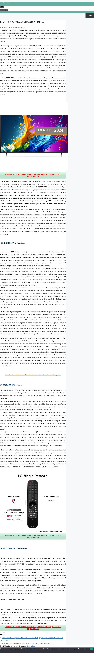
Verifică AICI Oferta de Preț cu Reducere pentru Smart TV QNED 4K (33, 175)
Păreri (3, 635)
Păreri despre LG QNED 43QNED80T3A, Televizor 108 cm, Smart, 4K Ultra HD (27, 643)
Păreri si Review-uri (6, 3)
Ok (92, 649)
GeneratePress (31, 646)
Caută (90, 15)
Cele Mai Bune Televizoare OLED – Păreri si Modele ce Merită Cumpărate (33, 375)
